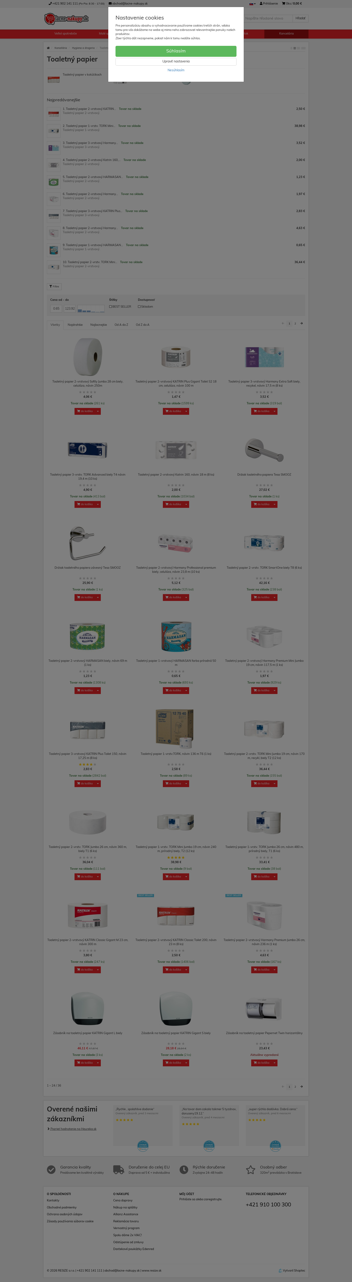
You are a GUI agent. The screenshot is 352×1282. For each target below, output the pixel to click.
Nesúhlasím (176, 70)
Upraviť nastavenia (176, 61)
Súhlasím (176, 51)
